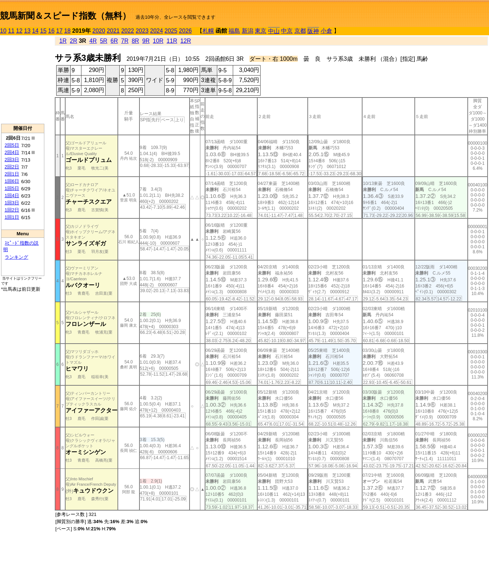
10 (3, 31)
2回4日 (12, 152)
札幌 (208, 31)
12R (186, 41)
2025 (171, 31)
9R (146, 41)
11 (11, 31)
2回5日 (12, 145)
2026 (185, 31)
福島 (234, 31)
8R (135, 41)
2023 (141, 31)
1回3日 (12, 202)
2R (73, 41)
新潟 (247, 31)
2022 (127, 31)
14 (35, 31)
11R (171, 41)
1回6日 (12, 181)
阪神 (313, 31)
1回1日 (12, 217)
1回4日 (12, 195)
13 (27, 31)
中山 (274, 31)
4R (93, 41)
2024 (156, 31)
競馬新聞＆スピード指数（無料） (65, 16)
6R (114, 41)
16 (51, 31)
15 (43, 31)
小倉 (326, 31)
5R (103, 41)
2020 (98, 31)
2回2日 (12, 166)
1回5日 (12, 188)
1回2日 (12, 210)
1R (62, 41)
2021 (113, 31)
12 (19, 31)
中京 (287, 31)
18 (67, 31)
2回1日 (12, 174)
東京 (260, 31)
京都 (300, 31)
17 (59, 31)
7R (124, 41)
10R (158, 41)
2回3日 (12, 159)
